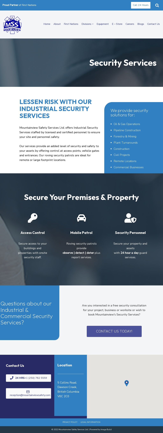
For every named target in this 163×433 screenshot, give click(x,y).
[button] (157, 5)
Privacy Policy (70, 422)
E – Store (117, 24)
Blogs (140, 24)
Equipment (103, 24)
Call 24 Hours (141, 5)
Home (46, 24)
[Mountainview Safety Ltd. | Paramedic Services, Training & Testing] (12, 25)
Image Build (106, 429)
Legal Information (90, 422)
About (57, 24)
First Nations (71, 24)
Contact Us (153, 24)
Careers (130, 24)
